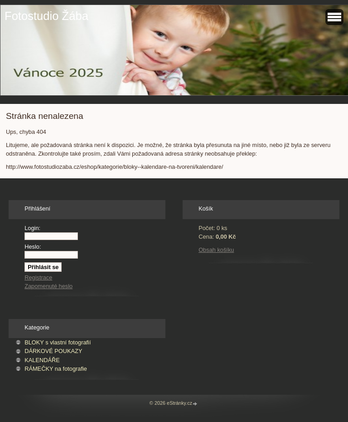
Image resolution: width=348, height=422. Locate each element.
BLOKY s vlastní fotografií (57, 342)
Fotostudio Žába (46, 16)
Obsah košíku (216, 249)
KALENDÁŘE (42, 360)
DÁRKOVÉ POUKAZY (53, 351)
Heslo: (32, 246)
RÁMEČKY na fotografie (55, 368)
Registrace (38, 277)
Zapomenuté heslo (48, 286)
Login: (32, 228)
